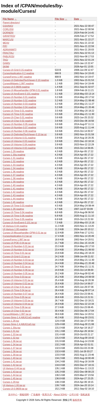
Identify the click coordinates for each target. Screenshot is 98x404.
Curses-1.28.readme (13, 209)
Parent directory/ (11, 22)
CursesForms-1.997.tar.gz (16, 239)
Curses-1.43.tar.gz (12, 372)
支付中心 (12, 394)
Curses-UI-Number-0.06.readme (19, 131)
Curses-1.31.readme (13, 158)
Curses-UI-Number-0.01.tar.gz (18, 246)
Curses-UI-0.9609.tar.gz (15, 388)
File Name (8, 19)
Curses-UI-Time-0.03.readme (18, 205)
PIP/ (5, 46)
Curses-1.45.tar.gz (12, 378)
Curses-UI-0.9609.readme (16, 87)
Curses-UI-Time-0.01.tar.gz (17, 253)
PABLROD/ (8, 56)
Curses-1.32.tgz (11, 338)
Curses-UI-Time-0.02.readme (18, 114)
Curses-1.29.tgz (11, 382)
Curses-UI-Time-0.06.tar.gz (17, 307)
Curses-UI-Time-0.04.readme (18, 212)
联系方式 (47, 394)
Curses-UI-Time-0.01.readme (18, 111)
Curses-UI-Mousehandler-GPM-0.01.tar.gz (25, 232)
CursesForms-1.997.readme (17, 77)
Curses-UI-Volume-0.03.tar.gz (18, 300)
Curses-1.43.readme (13, 195)
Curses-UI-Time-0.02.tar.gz (17, 266)
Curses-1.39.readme (13, 182)
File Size (59, 19)
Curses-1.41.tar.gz (12, 361)
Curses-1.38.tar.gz (12, 351)
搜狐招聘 (24, 394)
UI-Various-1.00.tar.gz (14, 385)
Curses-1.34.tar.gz (12, 344)
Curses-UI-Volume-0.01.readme (19, 138)
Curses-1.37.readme (13, 175)
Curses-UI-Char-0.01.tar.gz (17, 287)
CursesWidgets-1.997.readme (18, 83)
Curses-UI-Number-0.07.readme (19, 127)
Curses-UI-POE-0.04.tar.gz (17, 243)
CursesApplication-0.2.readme (18, 73)
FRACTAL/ (8, 53)
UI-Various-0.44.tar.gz (14, 368)
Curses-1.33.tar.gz (12, 334)
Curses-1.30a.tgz (12, 328)
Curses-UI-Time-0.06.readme (18, 216)
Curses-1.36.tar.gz (12, 341)
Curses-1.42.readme (13, 192)
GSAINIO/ (8, 26)
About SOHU (60, 394)
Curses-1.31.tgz (11, 331)
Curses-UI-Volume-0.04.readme (19, 144)
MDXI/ (6, 43)
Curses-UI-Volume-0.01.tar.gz (18, 280)
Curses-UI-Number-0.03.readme (19, 104)
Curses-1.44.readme (13, 199)
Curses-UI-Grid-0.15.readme (17, 70)
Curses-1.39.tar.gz (12, 355)
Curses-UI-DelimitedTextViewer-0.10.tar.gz (25, 134)
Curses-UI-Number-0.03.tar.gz (18, 260)
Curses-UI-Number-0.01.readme (19, 97)
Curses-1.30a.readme (14, 155)
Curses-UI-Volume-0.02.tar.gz (18, 283)
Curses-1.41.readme (13, 188)
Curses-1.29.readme (13, 151)
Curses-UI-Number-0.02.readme (19, 100)
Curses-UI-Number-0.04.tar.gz (18, 263)
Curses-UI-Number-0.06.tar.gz (18, 270)
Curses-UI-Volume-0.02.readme (19, 148)
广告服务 (35, 394)
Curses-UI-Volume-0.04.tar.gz (18, 304)
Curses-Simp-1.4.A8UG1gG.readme (21, 317)
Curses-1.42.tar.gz (12, 365)
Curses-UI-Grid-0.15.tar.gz (16, 256)
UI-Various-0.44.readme (15, 226)
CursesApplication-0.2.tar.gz (17, 236)
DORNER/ (8, 32)
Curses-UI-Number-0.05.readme (19, 124)
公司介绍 (74, 394)
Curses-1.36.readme (13, 171)
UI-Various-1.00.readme (15, 229)
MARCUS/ (8, 39)
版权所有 (77, 400)
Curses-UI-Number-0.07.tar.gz (18, 294)
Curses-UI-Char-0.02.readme (18, 121)
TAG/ (5, 60)
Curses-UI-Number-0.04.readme (19, 107)
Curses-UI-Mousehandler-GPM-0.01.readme (26, 90)
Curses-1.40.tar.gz (12, 358)
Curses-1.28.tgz (11, 321)
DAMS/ (6, 63)
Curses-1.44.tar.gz (12, 375)
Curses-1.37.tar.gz (12, 348)
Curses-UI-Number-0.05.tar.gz (18, 273)
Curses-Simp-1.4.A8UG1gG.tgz (19, 324)
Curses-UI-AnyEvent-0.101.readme (21, 94)
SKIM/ (6, 66)
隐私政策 (85, 394)
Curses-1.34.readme (13, 168)
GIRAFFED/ (9, 36)
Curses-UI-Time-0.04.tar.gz (17, 290)
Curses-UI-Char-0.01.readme (18, 117)
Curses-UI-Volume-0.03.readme (19, 141)
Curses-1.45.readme (13, 202)
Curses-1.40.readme (13, 185)
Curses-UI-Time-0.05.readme (18, 219)
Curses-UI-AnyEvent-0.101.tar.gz (20, 222)
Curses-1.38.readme (13, 178)
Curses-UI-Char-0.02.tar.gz (17, 311)
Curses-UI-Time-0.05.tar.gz (17, 297)
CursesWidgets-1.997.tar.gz (17, 314)
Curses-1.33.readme (13, 165)
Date (76, 19)
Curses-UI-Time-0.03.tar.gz (17, 277)
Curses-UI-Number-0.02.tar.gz (18, 249)
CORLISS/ (8, 29)
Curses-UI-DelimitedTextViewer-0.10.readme (26, 80)
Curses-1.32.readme (13, 161)
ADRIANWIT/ (9, 49)
